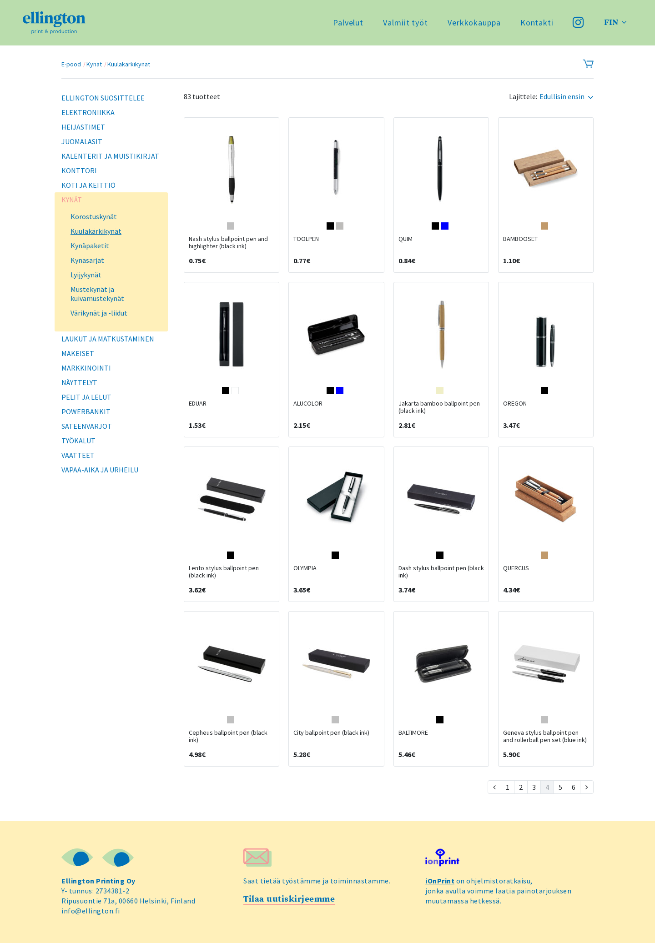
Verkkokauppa (474, 22)
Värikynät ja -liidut (99, 312)
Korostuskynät (94, 216)
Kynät (94, 64)
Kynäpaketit (90, 245)
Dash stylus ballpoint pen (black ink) (441, 571)
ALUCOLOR (307, 403)
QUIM (405, 239)
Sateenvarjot (86, 426)
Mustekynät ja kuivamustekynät (97, 294)
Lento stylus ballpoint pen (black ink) (224, 571)
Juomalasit (81, 141)
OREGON (515, 403)
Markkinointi (86, 367)
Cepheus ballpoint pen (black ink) (228, 736)
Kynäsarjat (87, 260)
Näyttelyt (79, 382)
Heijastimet (83, 126)
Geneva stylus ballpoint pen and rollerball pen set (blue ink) (545, 736)
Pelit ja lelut (86, 396)
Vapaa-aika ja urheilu (99, 469)
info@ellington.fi (90, 910)
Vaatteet (78, 455)
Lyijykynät (86, 274)
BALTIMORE (413, 732)
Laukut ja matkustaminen (107, 338)
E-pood (71, 64)
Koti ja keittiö (88, 185)
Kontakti (537, 22)
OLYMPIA (305, 568)
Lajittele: (523, 96)
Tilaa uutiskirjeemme (289, 899)
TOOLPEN (306, 239)
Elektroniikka (88, 112)
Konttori (79, 170)
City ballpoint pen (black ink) (331, 732)
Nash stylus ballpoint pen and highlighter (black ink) (228, 242)
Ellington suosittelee (103, 97)
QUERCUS (516, 568)
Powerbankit (86, 411)
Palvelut (348, 22)
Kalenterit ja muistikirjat (110, 156)
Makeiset (77, 353)
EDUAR (198, 403)
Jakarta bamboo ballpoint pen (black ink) (439, 407)
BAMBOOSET (520, 239)
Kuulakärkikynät (128, 64)
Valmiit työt (405, 22)
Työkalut (78, 440)
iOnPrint (439, 880)
